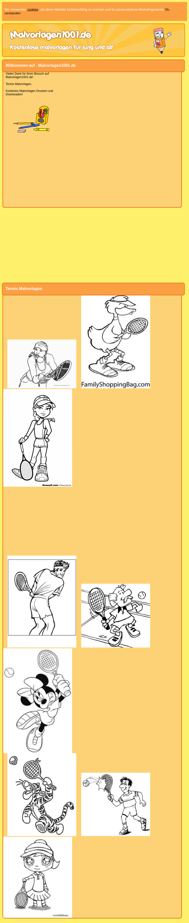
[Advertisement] (92, 170)
